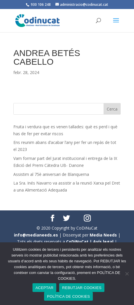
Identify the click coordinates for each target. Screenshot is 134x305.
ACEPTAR (44, 288)
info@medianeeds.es (36, 235)
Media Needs (103, 235)
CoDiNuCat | (79, 241)
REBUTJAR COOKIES (81, 288)
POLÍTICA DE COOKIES (68, 296)
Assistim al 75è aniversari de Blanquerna (51, 174)
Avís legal (103, 241)
